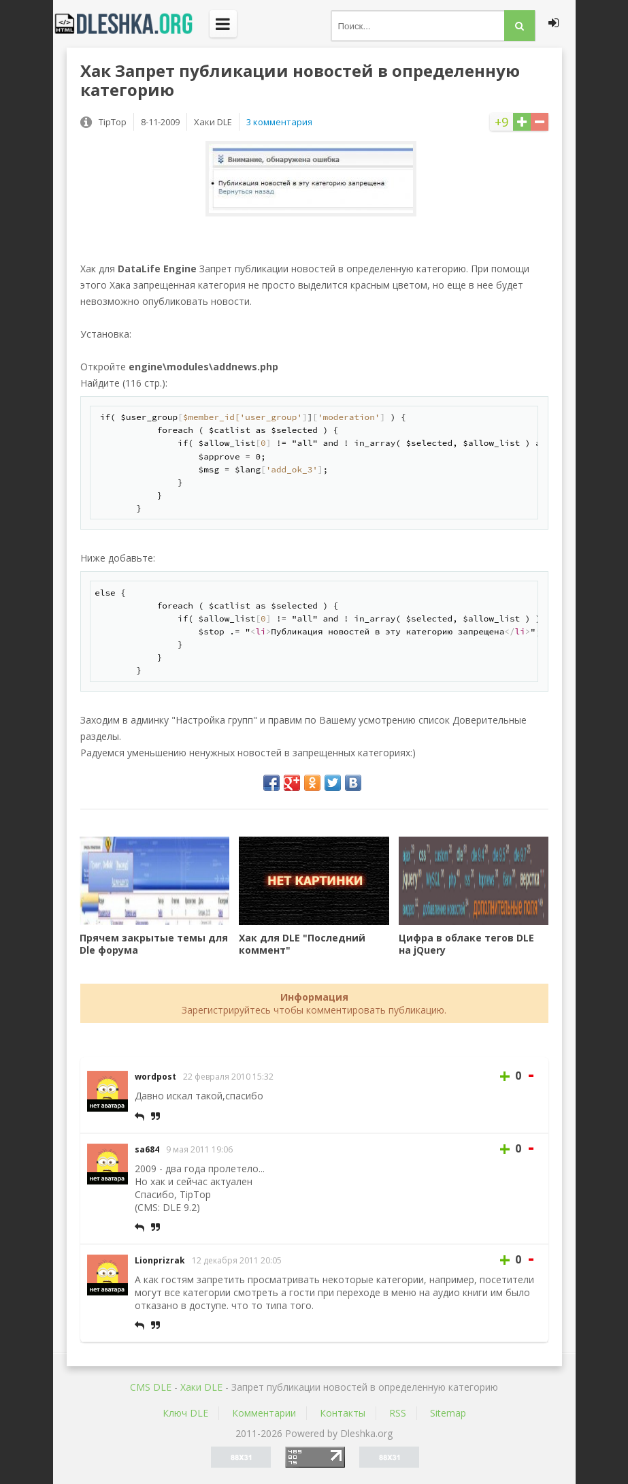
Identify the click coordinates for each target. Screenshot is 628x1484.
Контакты (342, 1412)
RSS (397, 1412)
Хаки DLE (201, 1387)
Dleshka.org (131, 24)
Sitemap (448, 1412)
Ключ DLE (185, 1412)
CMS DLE (150, 1387)
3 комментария (279, 122)
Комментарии (264, 1412)
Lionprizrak (160, 1260)
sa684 (147, 1149)
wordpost (155, 1076)
